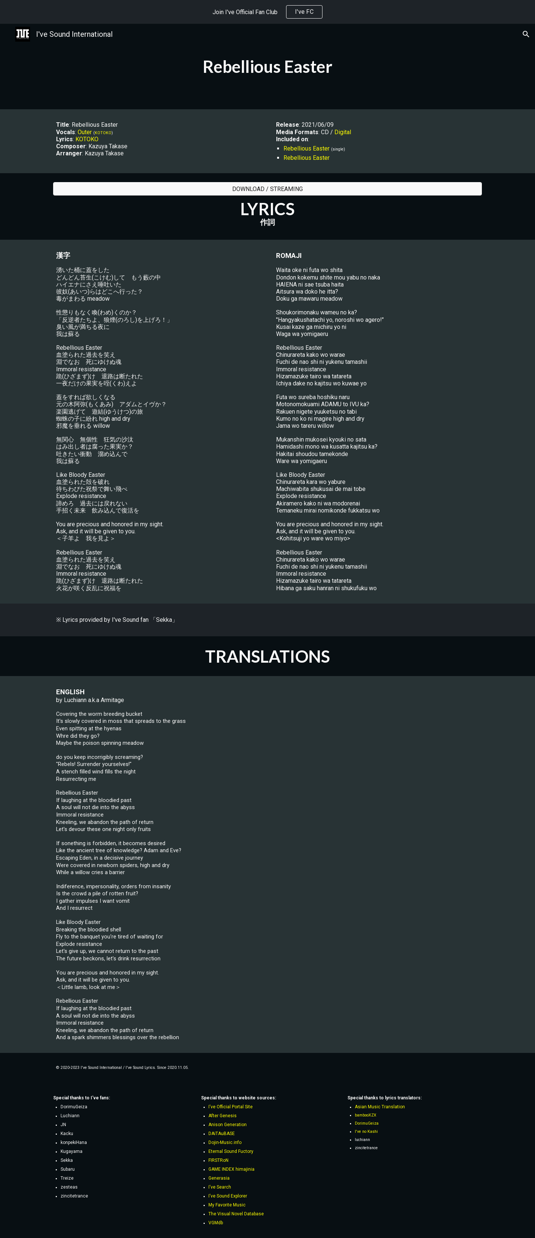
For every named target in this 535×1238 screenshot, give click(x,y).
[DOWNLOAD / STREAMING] (268, 189)
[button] (526, 34)
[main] (267, 67)
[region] (267, 12)
